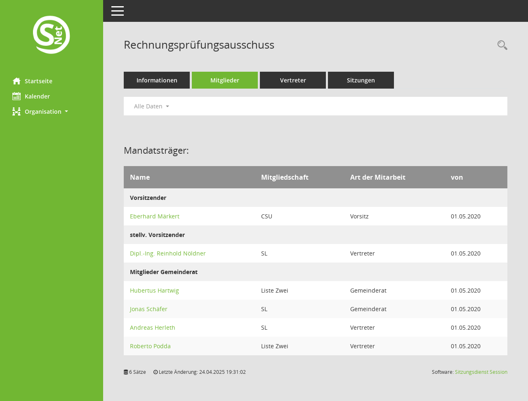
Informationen (157, 80)
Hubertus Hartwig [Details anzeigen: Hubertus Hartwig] (154, 290)
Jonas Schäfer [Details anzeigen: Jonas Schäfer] (148, 309)
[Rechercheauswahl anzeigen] (500, 45)
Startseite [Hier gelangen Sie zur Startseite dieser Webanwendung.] (32, 81)
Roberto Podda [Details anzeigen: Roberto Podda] (150, 346)
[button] (51, 111)
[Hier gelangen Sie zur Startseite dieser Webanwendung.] (51, 35)
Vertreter (293, 80)
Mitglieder (224, 80)
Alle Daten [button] (151, 106)
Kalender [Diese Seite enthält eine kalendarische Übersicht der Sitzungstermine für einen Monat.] (31, 96)
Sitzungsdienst (481, 371)
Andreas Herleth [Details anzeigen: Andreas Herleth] (152, 327)
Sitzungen (361, 80)
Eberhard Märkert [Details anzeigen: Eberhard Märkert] (154, 216)
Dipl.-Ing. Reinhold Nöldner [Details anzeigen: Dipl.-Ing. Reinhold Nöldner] (168, 253)
